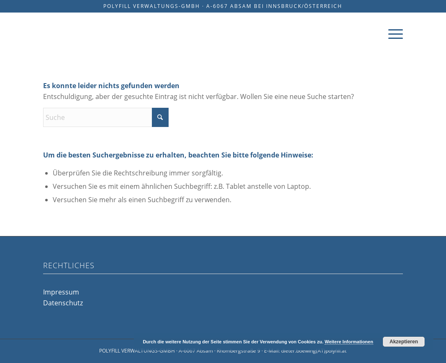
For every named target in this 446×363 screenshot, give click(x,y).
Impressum (61, 292)
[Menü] (393, 33)
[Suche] (106, 117)
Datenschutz (63, 302)
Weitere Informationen (349, 341)
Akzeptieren (404, 342)
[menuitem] (393, 33)
